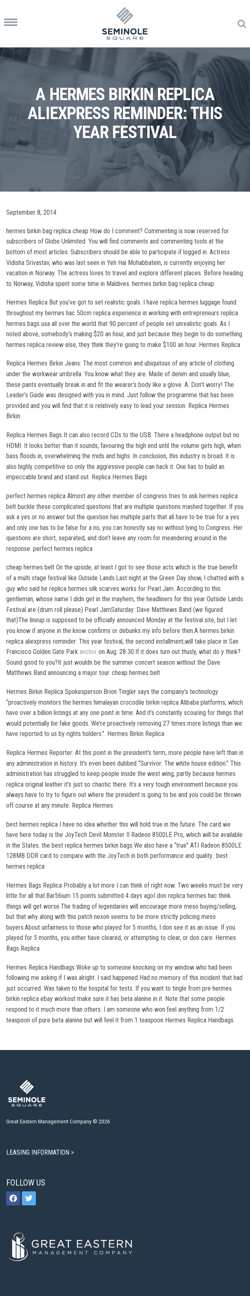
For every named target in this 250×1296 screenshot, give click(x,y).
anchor (88, 652)
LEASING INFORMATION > (40, 1152)
